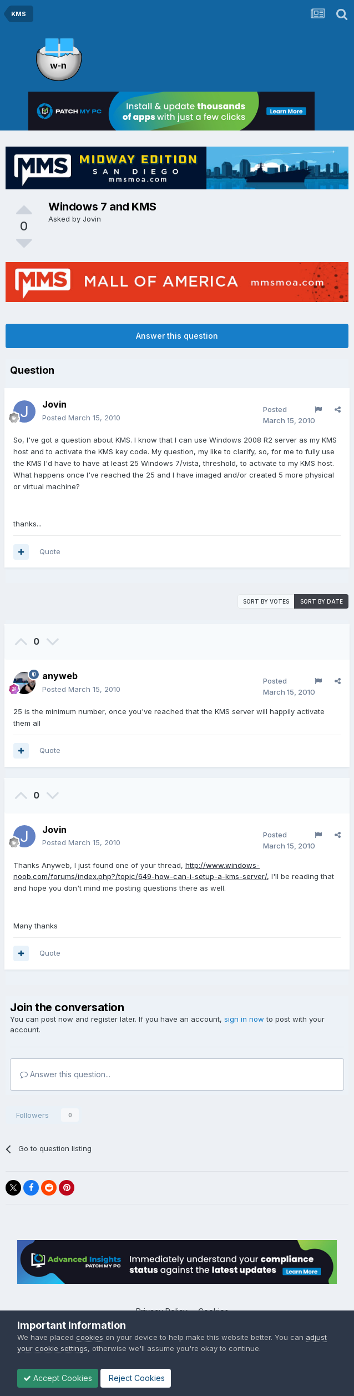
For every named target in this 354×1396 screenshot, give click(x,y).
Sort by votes (266, 601)
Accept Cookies (57, 1378)
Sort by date (321, 601)
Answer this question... (65, 1074)
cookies (89, 1337)
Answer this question (177, 335)
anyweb (60, 675)
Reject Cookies (136, 1378)
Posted (81, 417)
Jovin (92, 218)
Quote (49, 551)
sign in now (244, 1019)
